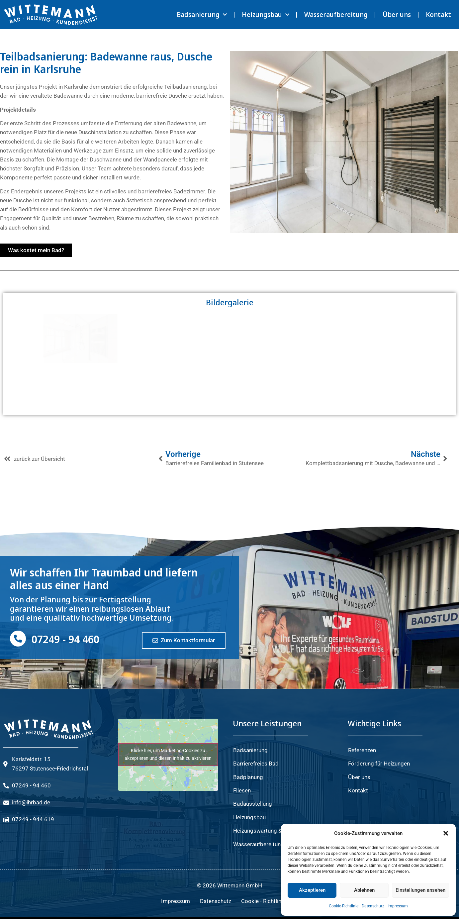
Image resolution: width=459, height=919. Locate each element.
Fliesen (242, 790)
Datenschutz (373, 906)
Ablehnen (364, 890)
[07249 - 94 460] (18, 639)
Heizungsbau (265, 14)
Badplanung (248, 777)
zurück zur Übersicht (39, 459)
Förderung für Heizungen (379, 763)
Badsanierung (202, 14)
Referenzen (362, 750)
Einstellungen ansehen (420, 890)
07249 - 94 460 (65, 639)
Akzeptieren (312, 890)
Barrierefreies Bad (256, 763)
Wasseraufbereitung (336, 14)
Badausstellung (252, 803)
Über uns (397, 14)
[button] (445, 833)
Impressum (398, 906)
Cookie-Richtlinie (343, 906)
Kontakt (438, 14)
